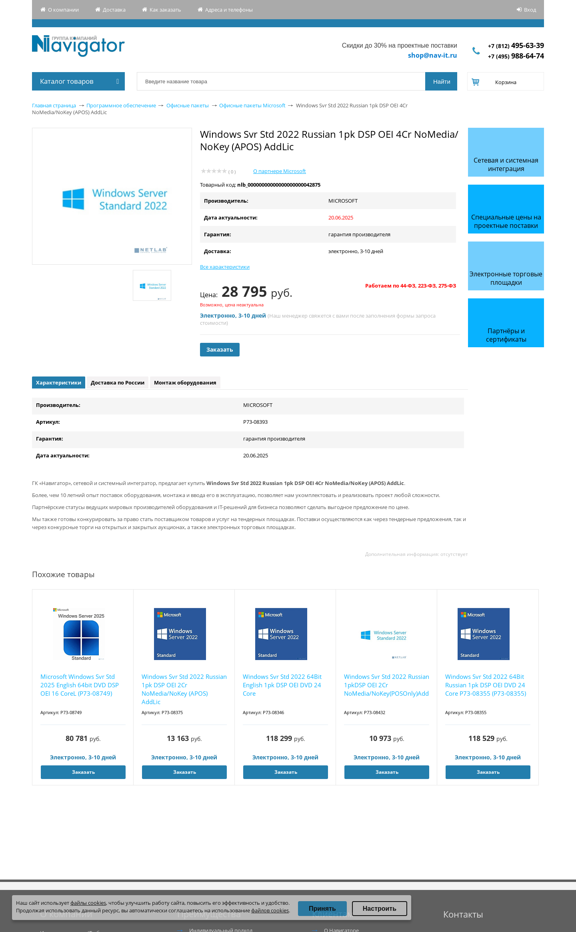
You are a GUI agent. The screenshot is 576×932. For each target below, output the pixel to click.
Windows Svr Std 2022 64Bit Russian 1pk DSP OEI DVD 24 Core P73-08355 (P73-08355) (485, 684)
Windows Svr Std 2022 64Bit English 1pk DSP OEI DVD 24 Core (282, 684)
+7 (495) (516, 56)
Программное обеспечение (121, 105)
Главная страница (54, 105)
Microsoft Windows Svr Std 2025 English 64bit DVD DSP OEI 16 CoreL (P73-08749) (79, 684)
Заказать (219, 349)
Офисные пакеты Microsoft (252, 105)
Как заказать (165, 9)
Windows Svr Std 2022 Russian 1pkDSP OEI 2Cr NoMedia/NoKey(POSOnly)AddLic (386, 684)
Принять (322, 908)
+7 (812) (516, 46)
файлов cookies (270, 910)
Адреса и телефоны (229, 9)
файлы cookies (88, 902)
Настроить (379, 908)
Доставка (114, 9)
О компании (63, 9)
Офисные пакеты (187, 105)
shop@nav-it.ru (432, 55)
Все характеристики (225, 266)
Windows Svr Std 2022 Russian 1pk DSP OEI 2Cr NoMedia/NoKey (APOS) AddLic (184, 689)
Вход (530, 9)
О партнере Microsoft (279, 171)
